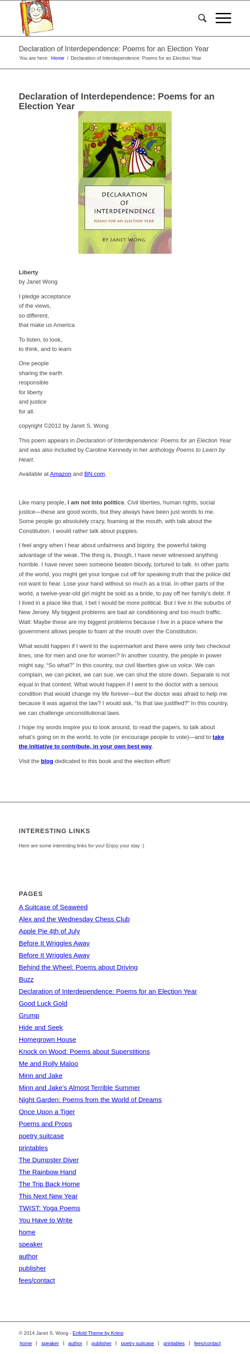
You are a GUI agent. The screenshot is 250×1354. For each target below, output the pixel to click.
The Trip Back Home (49, 1184)
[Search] (198, 18)
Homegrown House (47, 1039)
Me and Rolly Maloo (48, 1063)
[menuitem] (198, 18)
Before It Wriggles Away (54, 943)
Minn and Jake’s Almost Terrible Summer (79, 1087)
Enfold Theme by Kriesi (97, 1333)
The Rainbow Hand (47, 1172)
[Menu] (219, 18)
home (27, 1232)
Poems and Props (45, 1123)
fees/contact (37, 1280)
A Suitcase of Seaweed (53, 907)
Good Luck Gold (43, 1003)
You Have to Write (45, 1220)
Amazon (61, 474)
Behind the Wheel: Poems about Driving (78, 967)
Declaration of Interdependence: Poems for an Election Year (114, 49)
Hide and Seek (41, 1027)
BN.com (94, 474)
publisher (32, 1268)
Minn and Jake (41, 1075)
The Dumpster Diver (49, 1160)
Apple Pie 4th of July (49, 931)
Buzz (26, 979)
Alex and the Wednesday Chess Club (74, 919)
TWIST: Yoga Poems (50, 1208)
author (28, 1256)
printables (33, 1148)
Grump (29, 1015)
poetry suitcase (41, 1135)
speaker (30, 1244)
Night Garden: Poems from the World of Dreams (90, 1099)
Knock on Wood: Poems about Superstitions (84, 1051)
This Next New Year (48, 1196)
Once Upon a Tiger (47, 1111)
